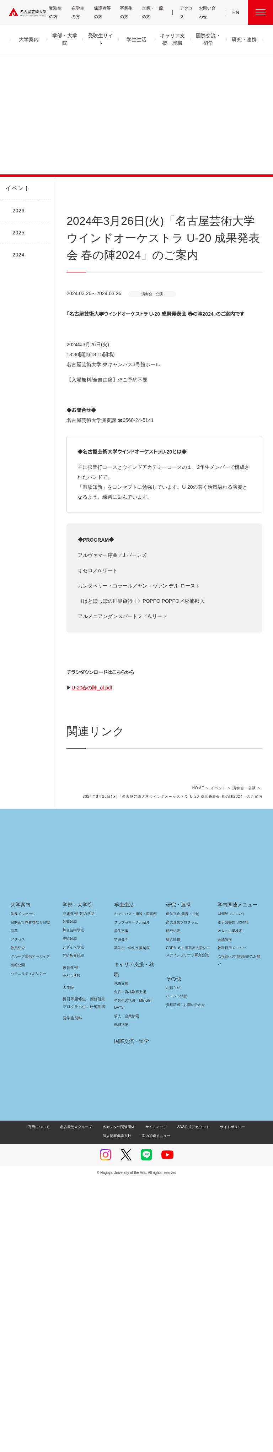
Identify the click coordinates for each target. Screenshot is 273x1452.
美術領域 (70, 1220)
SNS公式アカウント (172, 1399)
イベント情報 (176, 1271)
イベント (16, 188)
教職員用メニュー (231, 1229)
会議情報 (225, 1221)
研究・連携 (177, 1186)
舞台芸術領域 (73, 1212)
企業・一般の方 (154, 12)
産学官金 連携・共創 (181, 1195)
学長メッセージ (22, 1195)
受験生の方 (58, 12)
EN (236, 12)
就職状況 (121, 1296)
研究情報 (173, 1221)
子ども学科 (71, 1257)
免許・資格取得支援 (129, 1264)
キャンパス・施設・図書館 (132, 1195)
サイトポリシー (209, 1399)
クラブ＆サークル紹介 (130, 1204)
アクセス (187, 12)
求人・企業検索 (125, 1288)
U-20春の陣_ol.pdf (98, 954)
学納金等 (121, 1221)
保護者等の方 (103, 12)
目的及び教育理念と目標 (30, 1204)
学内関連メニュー (237, 1186)
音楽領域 (70, 1203)
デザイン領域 (73, 1229)
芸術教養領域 (73, 1237)
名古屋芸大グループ (60, 1399)
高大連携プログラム (181, 1204)
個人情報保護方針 (245, 1399)
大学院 (68, 1269)
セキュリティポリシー (26, 1255)
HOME (201, 1070)
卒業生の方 (130, 12)
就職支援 (121, 1255)
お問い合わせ (207, 12)
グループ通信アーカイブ (29, 1238)
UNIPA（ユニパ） (229, 1195)
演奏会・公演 (245, 1070)
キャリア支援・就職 (134, 1246)
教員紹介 (18, 1229)
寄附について (24, 1399)
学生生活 (124, 1186)
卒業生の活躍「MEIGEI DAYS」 (131, 1276)
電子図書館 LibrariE (233, 1204)
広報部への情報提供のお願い (239, 1242)
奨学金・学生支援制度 (131, 1229)
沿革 (14, 1212)
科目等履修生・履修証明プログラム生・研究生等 (83, 1284)
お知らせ (173, 1262)
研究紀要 (173, 1212)
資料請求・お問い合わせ (184, 1279)
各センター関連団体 (102, 1399)
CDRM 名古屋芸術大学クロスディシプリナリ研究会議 (187, 1233)
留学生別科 (72, 1300)
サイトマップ (137, 1399)
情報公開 (18, 1247)
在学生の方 (81, 12)
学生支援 (121, 1212)
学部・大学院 (76, 1186)
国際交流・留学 (130, 1313)
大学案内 (21, 1186)
